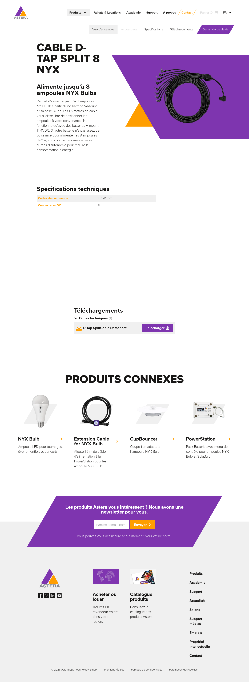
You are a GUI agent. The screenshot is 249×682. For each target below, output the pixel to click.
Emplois (196, 632)
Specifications (153, 29)
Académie (197, 582)
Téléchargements (181, 29)
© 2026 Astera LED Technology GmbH (74, 670)
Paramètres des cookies (183, 670)
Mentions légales (114, 670)
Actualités (198, 600)
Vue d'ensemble (103, 29)
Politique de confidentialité (146, 670)
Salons (195, 609)
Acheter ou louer (105, 597)
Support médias (196, 621)
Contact (196, 655)
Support (196, 591)
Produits (196, 573)
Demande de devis (215, 29)
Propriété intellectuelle (200, 644)
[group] (41, 424)
